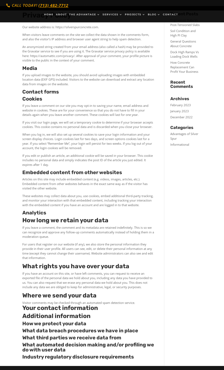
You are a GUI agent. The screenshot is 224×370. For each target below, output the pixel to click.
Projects (133, 14)
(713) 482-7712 (53, 5)
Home (48, 14)
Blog (152, 14)
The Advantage (82, 14)
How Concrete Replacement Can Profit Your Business (184, 67)
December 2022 (181, 117)
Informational (179, 144)
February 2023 (180, 105)
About (61, 14)
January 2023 (179, 111)
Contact (170, 14)
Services (110, 14)
